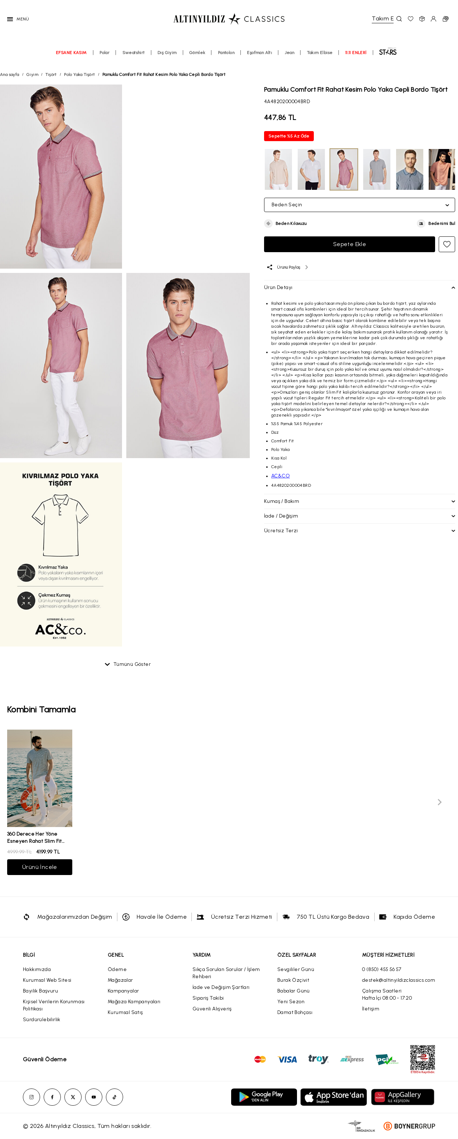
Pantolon (226, 52)
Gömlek (197, 52)
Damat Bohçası (294, 1012)
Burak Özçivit (293, 980)
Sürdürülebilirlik (41, 1020)
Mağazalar (120, 980)
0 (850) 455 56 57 (381, 969)
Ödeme (117, 969)
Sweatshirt (133, 52)
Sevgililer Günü (295, 969)
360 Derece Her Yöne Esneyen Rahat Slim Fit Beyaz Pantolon (34, 841)
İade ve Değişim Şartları (221, 987)
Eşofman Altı (259, 52)
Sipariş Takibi (208, 998)
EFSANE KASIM (71, 52)
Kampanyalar (123, 991)
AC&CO (280, 476)
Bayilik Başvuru (40, 991)
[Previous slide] (18, 802)
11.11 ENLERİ (356, 52)
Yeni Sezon (290, 1002)
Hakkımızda (37, 969)
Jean (289, 52)
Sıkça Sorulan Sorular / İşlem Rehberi (226, 973)
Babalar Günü (293, 991)
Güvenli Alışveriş (212, 1009)
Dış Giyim (167, 52)
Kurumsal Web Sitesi (47, 980)
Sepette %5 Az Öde (289, 136)
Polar (104, 52)
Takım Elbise (320, 52)
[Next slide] (439, 802)
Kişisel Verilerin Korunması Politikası (54, 1005)
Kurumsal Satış (125, 1012)
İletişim (370, 1009)
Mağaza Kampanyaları (134, 1002)
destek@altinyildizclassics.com (398, 980)
